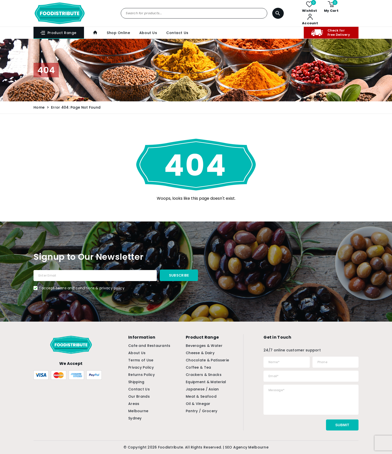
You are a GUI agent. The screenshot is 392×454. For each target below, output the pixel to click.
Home (39, 107)
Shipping (136, 381)
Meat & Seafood (201, 396)
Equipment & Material (206, 381)
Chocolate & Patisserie (207, 360)
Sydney (135, 418)
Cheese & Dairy (200, 352)
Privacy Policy (141, 367)
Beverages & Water (204, 345)
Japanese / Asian (202, 389)
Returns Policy (141, 374)
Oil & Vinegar (198, 403)
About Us (147, 32)
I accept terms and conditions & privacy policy (82, 288)
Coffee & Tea (198, 367)
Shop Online (118, 32)
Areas (133, 403)
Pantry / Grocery (201, 410)
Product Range (58, 33)
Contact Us (177, 32)
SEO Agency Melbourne (246, 447)
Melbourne (138, 410)
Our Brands (139, 396)
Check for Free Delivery (330, 32)
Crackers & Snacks (204, 374)
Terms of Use (140, 360)
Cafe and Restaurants (149, 345)
